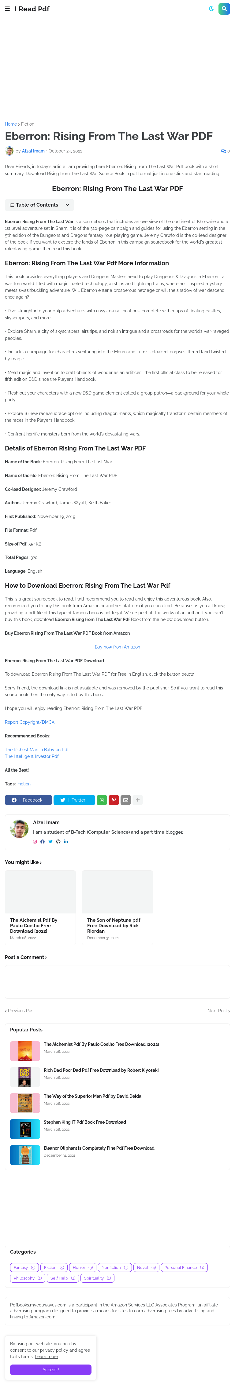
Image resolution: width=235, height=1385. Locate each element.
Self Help (62, 1278)
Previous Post (21, 1010)
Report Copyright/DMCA (29, 722)
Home (11, 124)
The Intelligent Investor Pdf (32, 756)
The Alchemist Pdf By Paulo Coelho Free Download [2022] (33, 925)
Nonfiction (115, 1267)
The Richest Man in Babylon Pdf (37, 749)
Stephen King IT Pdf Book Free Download (85, 1122)
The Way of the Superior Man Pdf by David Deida (92, 1096)
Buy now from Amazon (117, 647)
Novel (146, 1267)
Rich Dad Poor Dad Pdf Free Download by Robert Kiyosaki (101, 1070)
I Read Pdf (32, 9)
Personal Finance (184, 1267)
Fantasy (24, 1267)
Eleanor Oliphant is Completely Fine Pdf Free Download (99, 1148)
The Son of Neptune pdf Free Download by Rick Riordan (113, 925)
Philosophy (28, 1278)
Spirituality (97, 1278)
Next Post (217, 1010)
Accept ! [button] (51, 1369)
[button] (7, 9)
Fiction (27, 124)
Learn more (46, 1356)
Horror (83, 1267)
